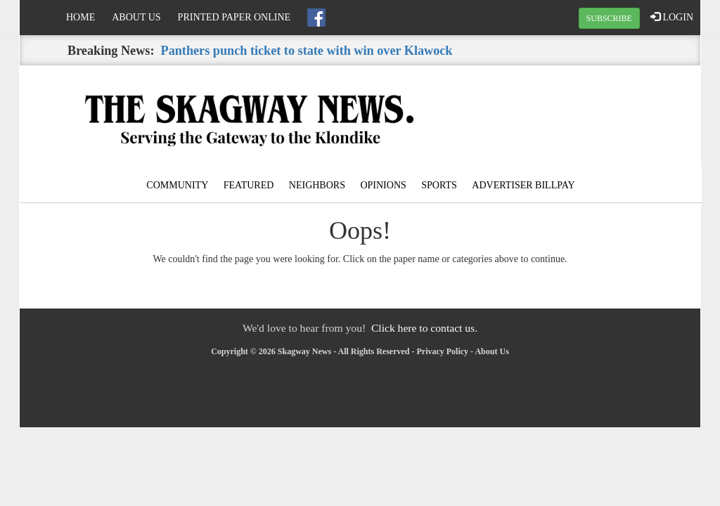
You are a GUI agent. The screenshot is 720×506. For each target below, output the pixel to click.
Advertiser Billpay (523, 185)
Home (80, 17)
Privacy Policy (442, 351)
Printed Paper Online (234, 17)
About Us (136, 17)
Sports (439, 185)
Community (177, 185)
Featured (249, 185)
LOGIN (671, 16)
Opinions (383, 185)
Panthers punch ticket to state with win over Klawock (307, 51)
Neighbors (317, 185)
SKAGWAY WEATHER (586, 118)
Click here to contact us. (424, 328)
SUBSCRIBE (609, 18)
